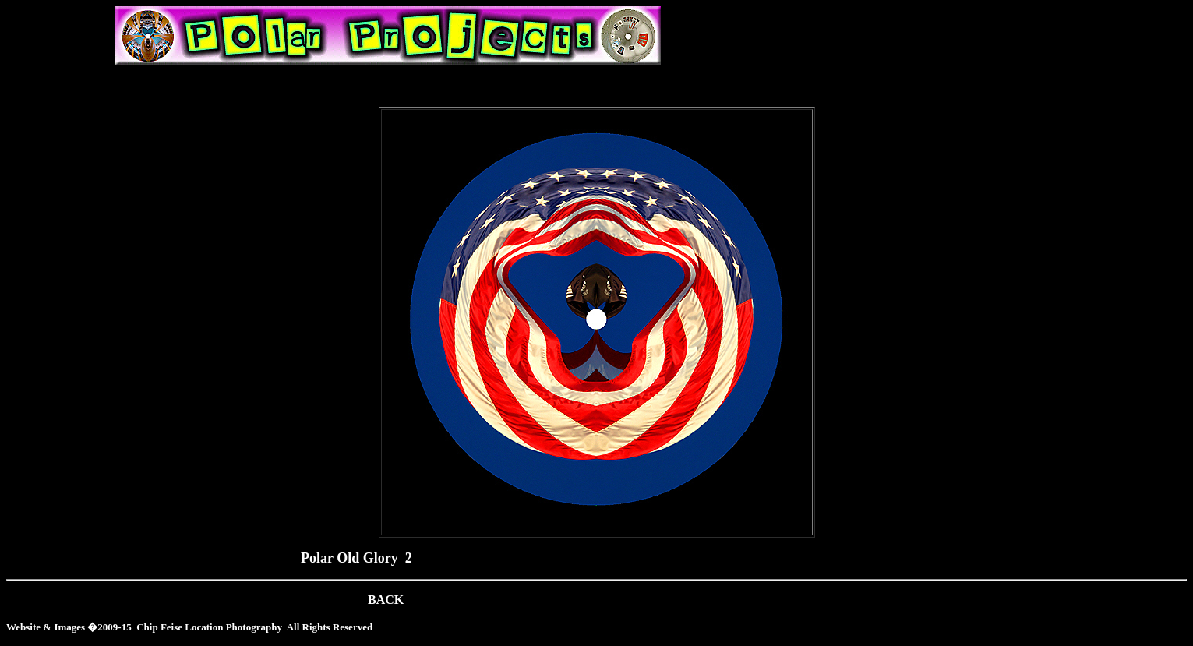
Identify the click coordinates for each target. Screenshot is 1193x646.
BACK (386, 599)
